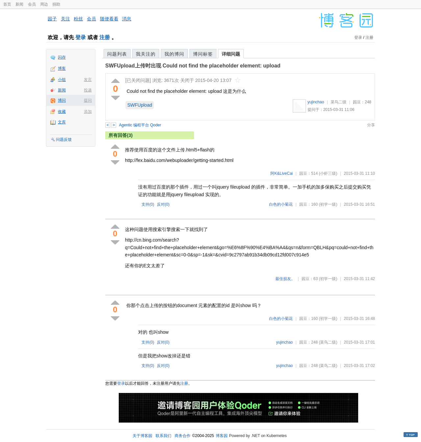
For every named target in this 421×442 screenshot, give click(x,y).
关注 (65, 18)
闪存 (62, 57)
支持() (147, 204)
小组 (62, 79)
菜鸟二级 (338, 102)
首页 (7, 4)
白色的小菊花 (281, 204)
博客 (62, 68)
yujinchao (316, 102)
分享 (371, 125)
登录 (80, 37)
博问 (62, 100)
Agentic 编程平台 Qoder (140, 125)
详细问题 (231, 54)
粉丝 (78, 18)
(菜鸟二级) (328, 342)
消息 (126, 18)
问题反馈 (64, 139)
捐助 (56, 4)
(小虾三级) (328, 173)
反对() (163, 204)
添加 (88, 111)
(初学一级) (328, 204)
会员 (32, 4)
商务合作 (182, 435)
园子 (52, 18)
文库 (62, 122)
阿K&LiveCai (281, 173)
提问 (88, 100)
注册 (104, 37)
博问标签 (203, 54)
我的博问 (174, 54)
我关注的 (146, 54)
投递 (88, 90)
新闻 (19, 4)
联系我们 (163, 435)
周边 (44, 4)
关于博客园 (142, 435)
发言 (88, 79)
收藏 (62, 111)
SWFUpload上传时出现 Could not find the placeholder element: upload (192, 65)
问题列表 (117, 54)
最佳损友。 (285, 278)
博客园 (222, 435)
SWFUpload (139, 105)
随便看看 (109, 18)
